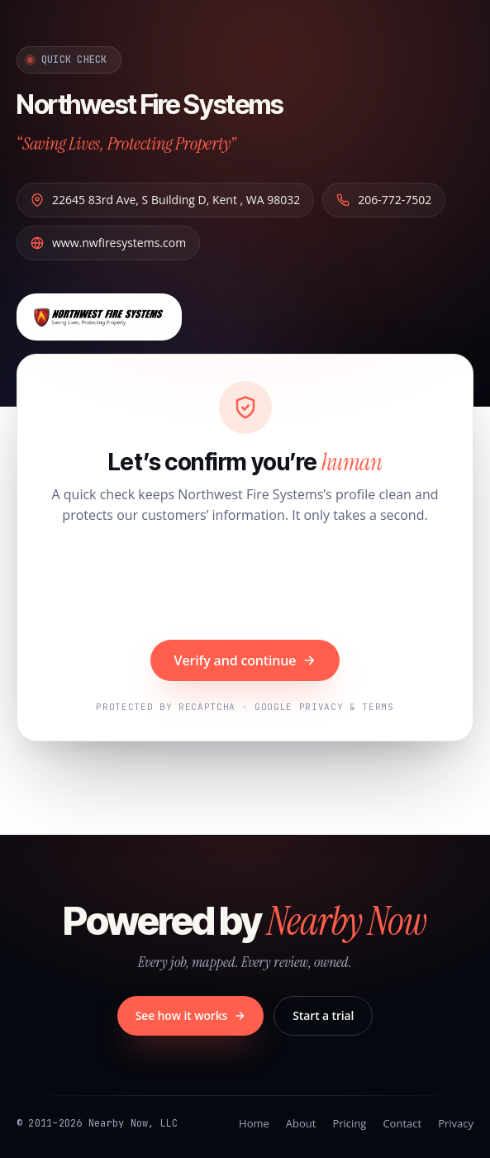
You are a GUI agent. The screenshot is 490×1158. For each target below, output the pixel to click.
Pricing (349, 1123)
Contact (402, 1123)
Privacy (455, 1123)
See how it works (191, 1015)
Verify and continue (245, 660)
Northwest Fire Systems (150, 104)
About (301, 1123)
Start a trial (323, 1015)
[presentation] (245, 584)
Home (254, 1123)
